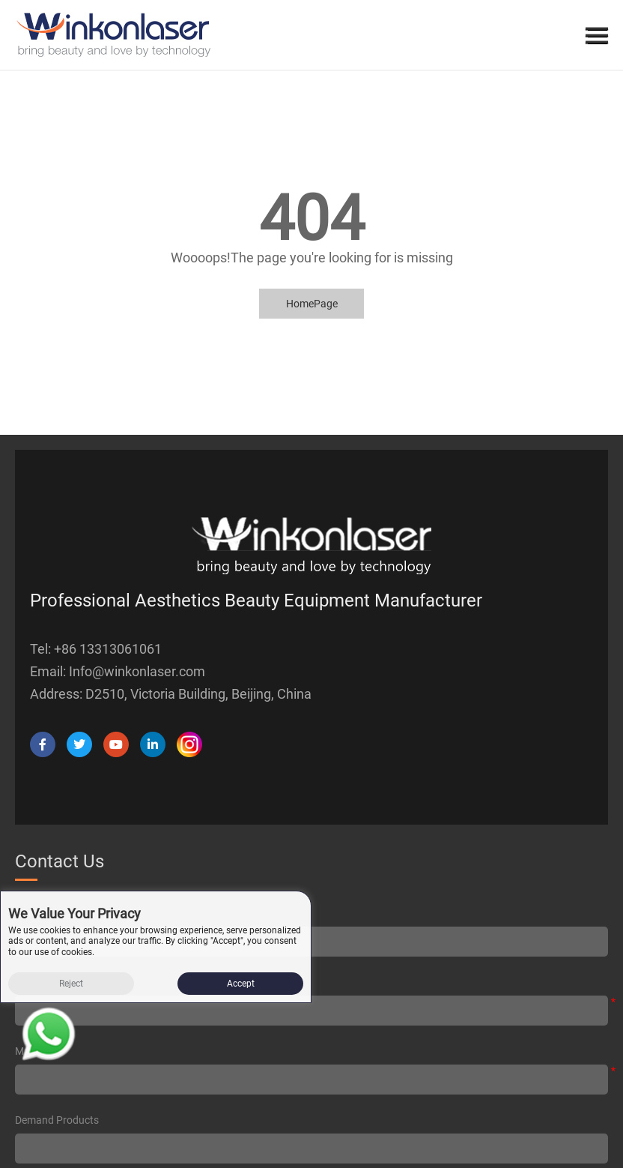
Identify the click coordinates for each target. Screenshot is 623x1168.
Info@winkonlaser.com (137, 671)
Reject (71, 983)
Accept (241, 983)
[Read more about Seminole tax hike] (49, 1037)
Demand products (57, 1120)
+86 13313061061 (108, 649)
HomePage (312, 304)
